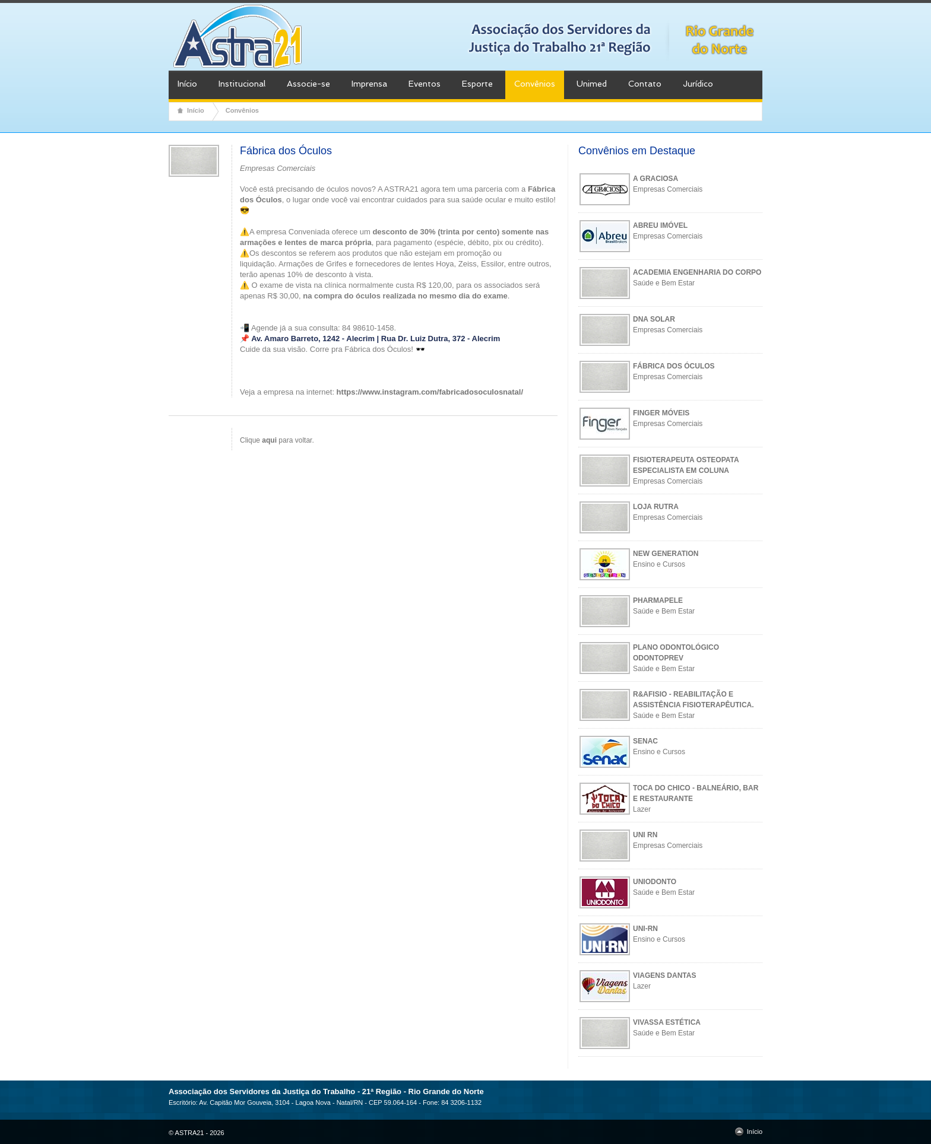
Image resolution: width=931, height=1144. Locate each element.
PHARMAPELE (658, 600)
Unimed (592, 83)
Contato (644, 83)
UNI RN (645, 835)
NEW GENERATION (665, 553)
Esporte (477, 83)
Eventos (424, 83)
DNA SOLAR (654, 319)
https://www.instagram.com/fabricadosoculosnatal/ (430, 391)
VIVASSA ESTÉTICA (667, 1022)
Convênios (534, 83)
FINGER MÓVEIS (661, 413)
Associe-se (308, 83)
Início (187, 83)
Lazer (642, 809)
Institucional (241, 83)
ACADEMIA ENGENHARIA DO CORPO (697, 272)
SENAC (645, 741)
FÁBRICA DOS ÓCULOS (674, 366)
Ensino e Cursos (659, 564)
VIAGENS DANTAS (664, 975)
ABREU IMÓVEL (660, 225)
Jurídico (698, 83)
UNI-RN (645, 928)
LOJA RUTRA (656, 507)
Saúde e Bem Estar (664, 283)
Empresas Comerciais (667, 189)
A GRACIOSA (655, 178)
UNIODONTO (654, 882)
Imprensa (369, 83)
